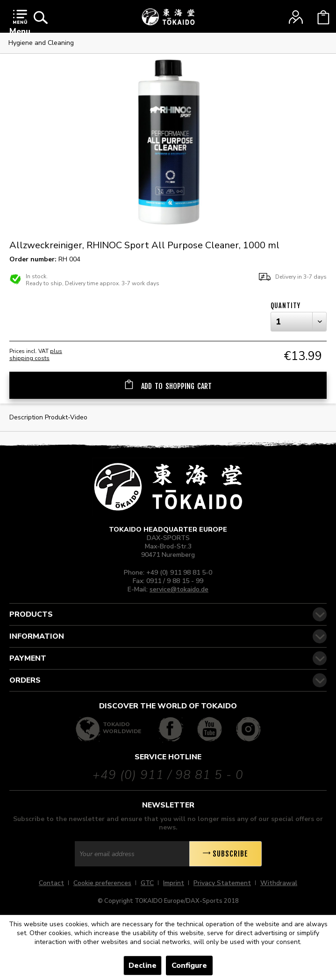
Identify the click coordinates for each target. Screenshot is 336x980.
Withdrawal (278, 883)
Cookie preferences (102, 883)
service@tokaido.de (179, 589)
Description (26, 417)
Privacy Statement (222, 883)
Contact (51, 883)
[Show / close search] (41, 17)
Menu (19, 23)
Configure (189, 965)
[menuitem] (19, 24)
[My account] (296, 17)
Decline (143, 965)
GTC (147, 883)
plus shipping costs (35, 354)
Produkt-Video (66, 417)
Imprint (173, 883)
